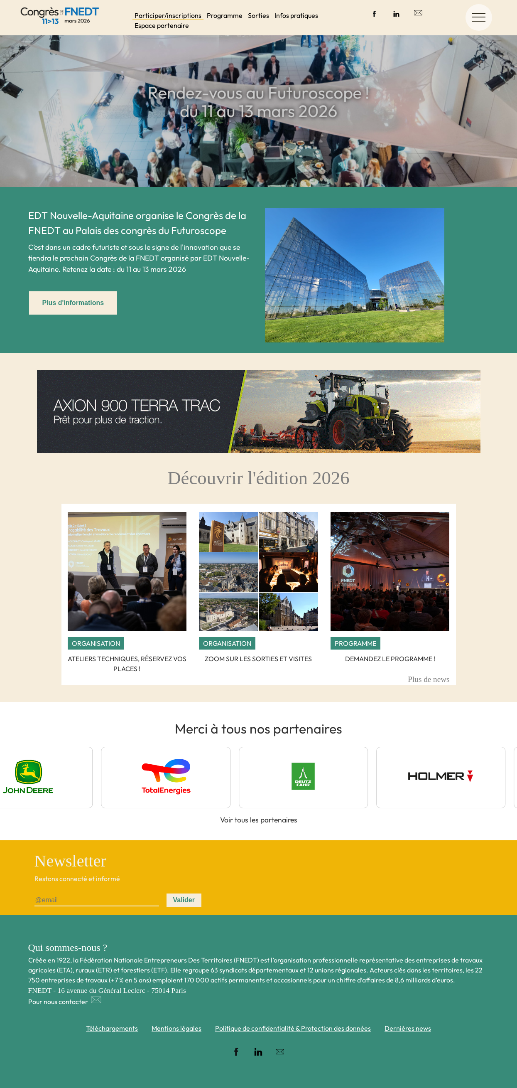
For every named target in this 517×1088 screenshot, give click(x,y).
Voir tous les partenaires (258, 820)
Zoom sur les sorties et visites (258, 659)
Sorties (258, 15)
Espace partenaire (162, 25)
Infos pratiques (296, 15)
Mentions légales (176, 1028)
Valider (184, 899)
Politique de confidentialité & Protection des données (293, 1028)
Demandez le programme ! (390, 659)
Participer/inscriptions (168, 15)
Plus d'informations (73, 302)
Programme (225, 15)
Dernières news (408, 1028)
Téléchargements (112, 1028)
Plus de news (428, 679)
